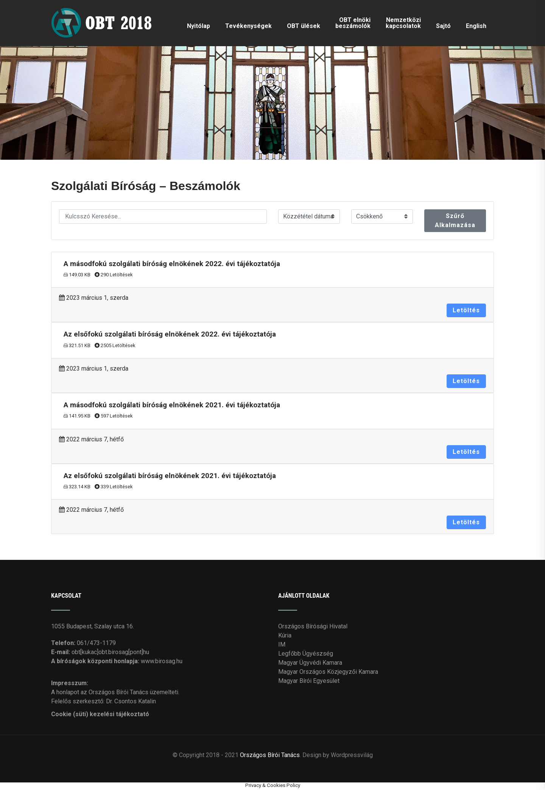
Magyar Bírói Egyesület (308, 680)
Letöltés (466, 310)
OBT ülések (303, 26)
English (476, 26)
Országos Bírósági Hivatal (312, 626)
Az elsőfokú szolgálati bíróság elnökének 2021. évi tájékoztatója (170, 476)
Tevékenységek (248, 26)
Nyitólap (198, 26)
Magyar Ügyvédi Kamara (310, 662)
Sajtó (443, 26)
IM (281, 644)
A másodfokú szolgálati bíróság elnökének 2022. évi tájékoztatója (172, 264)
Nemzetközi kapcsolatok (403, 23)
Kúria (284, 635)
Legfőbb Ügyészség (305, 653)
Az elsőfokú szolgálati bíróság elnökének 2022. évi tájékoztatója (170, 334)
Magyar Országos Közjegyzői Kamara (328, 671)
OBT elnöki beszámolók (353, 23)
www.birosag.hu (161, 661)
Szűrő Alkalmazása (455, 220)
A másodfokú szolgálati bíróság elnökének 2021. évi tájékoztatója (172, 405)
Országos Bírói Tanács (270, 755)
